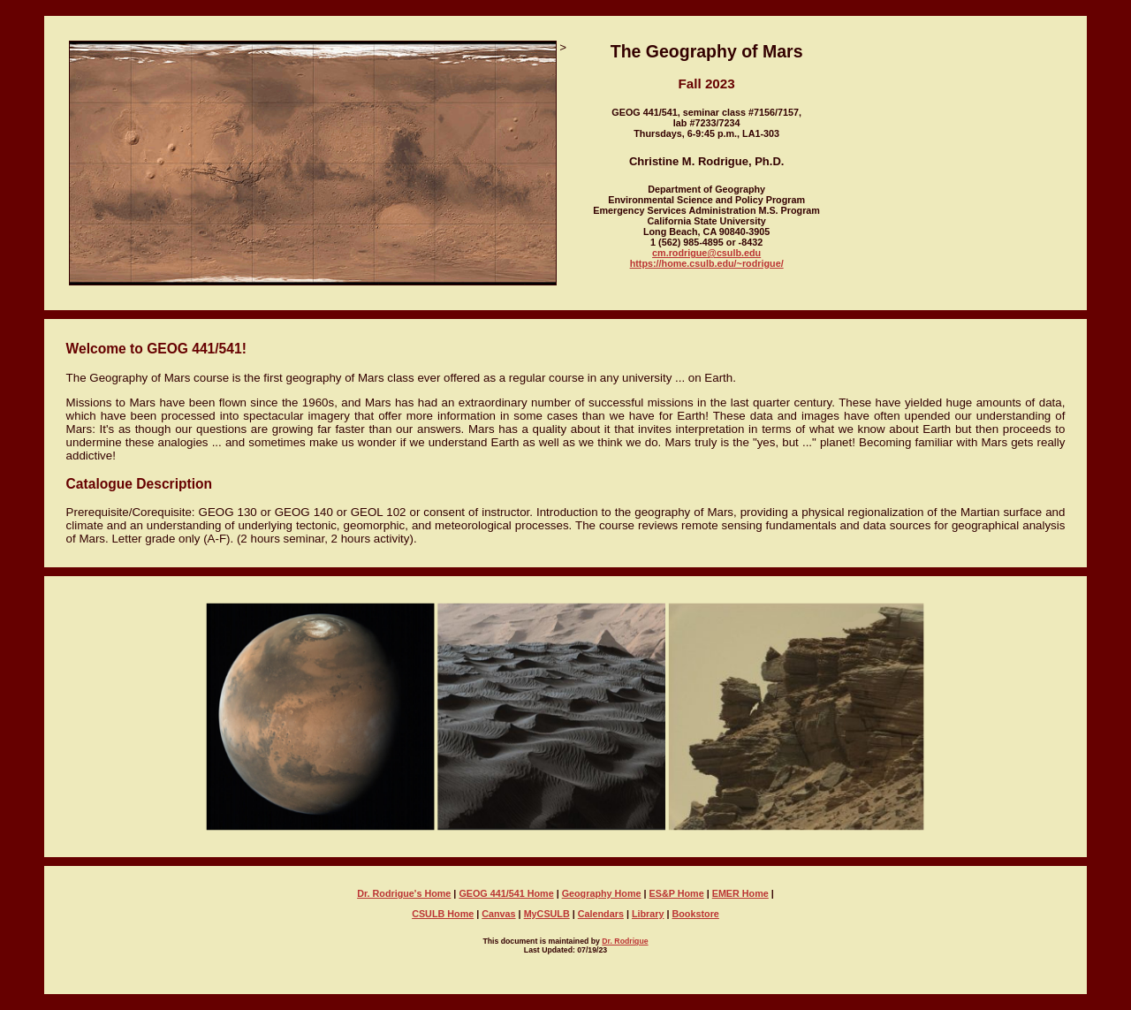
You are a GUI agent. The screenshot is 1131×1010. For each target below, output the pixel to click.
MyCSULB (547, 913)
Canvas (498, 913)
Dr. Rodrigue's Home (404, 893)
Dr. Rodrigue (625, 941)
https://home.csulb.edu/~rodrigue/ (707, 263)
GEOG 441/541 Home (506, 893)
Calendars (601, 913)
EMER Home (740, 893)
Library (648, 913)
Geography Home (601, 893)
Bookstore (695, 913)
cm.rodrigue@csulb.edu (706, 252)
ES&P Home (676, 893)
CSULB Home (443, 913)
